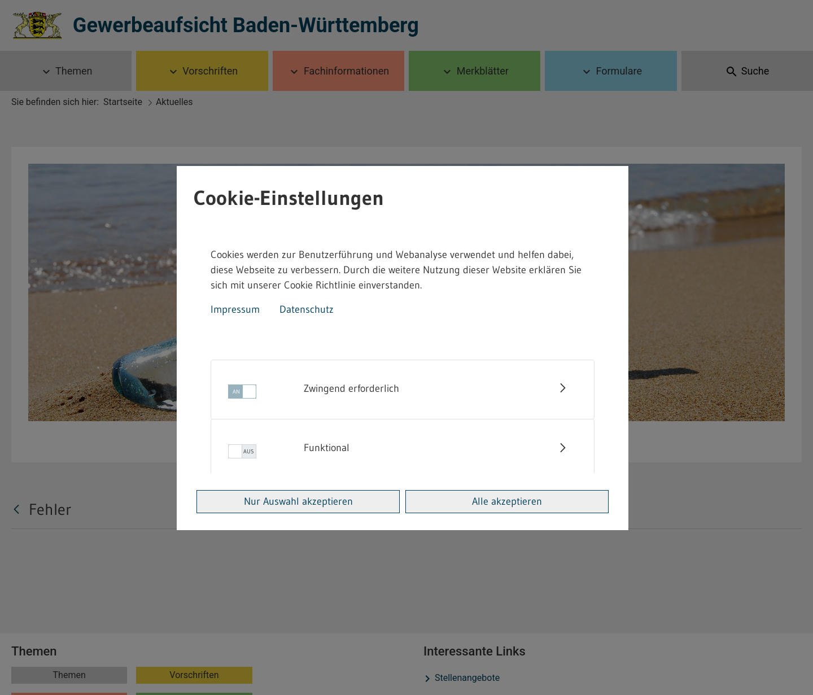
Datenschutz (306, 309)
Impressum (235, 309)
